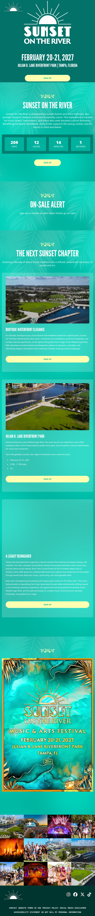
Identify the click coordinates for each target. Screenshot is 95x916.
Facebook (75, 894)
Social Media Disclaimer (73, 908)
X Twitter (82, 894)
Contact (13, 908)
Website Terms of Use (29, 908)
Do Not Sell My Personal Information (61, 912)
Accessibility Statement (27, 912)
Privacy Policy (50, 908)
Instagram (68, 894)
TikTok (89, 894)
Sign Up (47, 78)
